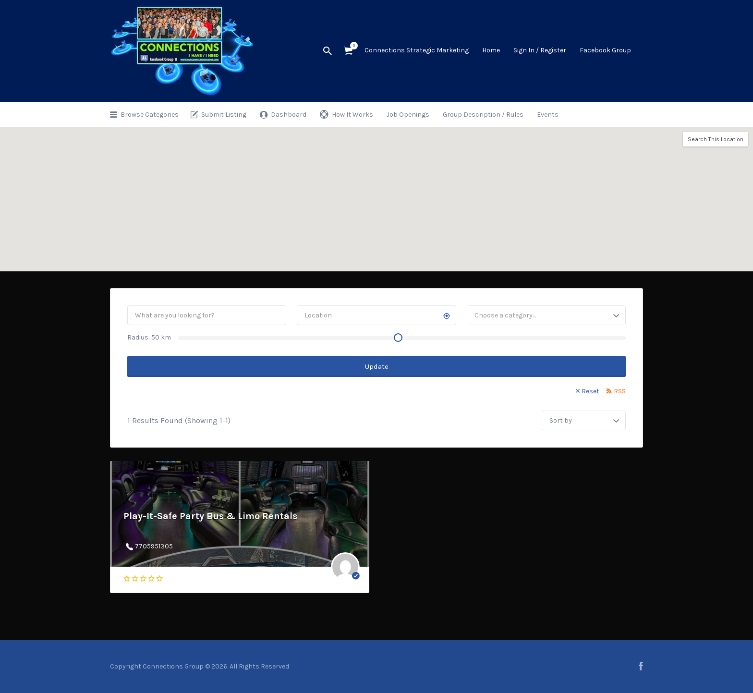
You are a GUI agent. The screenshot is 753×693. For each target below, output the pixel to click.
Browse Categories (150, 114)
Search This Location (715, 139)
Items (351, 45)
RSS (620, 391)
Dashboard (288, 114)
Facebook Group (605, 50)
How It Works (352, 114)
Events (548, 114)
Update (377, 366)
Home (491, 50)
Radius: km (149, 337)
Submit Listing (223, 114)
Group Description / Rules (483, 114)
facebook (641, 666)
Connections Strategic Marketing (416, 50)
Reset (590, 391)
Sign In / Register (539, 50)
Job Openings (408, 114)
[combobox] (546, 315)
